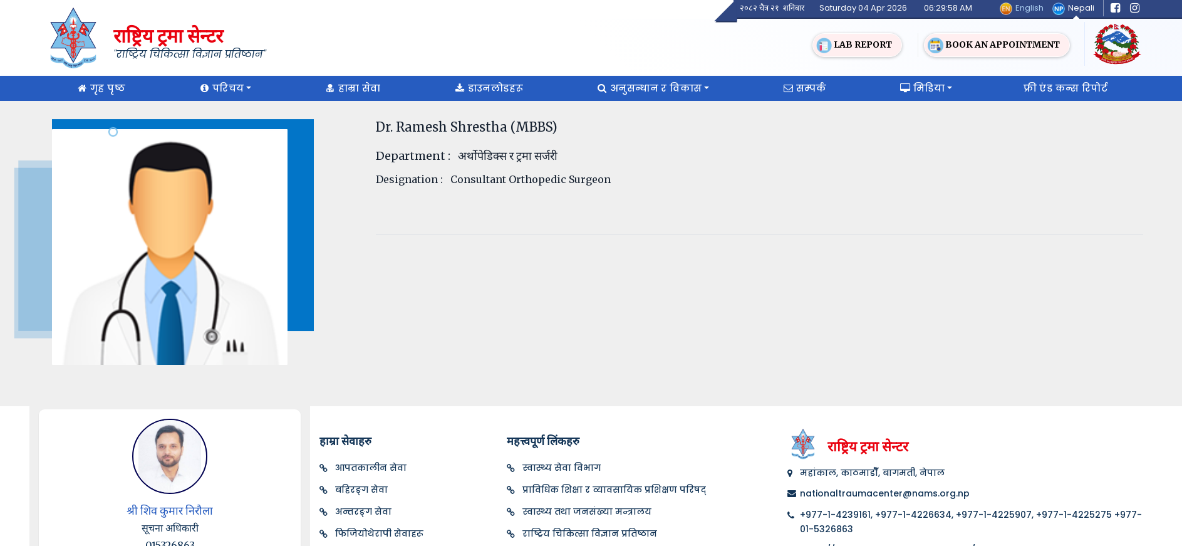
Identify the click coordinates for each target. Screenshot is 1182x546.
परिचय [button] (220, 88)
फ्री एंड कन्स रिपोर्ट (1065, 88)
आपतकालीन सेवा (371, 467)
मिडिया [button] (921, 88)
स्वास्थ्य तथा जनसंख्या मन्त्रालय (586, 511)
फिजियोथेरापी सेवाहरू (379, 533)
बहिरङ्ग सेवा (361, 489)
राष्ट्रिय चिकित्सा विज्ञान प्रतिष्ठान (589, 533)
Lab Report (854, 45)
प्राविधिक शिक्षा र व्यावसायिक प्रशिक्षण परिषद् (614, 489)
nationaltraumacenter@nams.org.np (885, 493)
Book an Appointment (994, 45)
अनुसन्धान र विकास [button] (648, 88)
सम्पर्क (803, 88)
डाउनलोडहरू (488, 88)
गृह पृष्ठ (100, 88)
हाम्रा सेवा (352, 88)
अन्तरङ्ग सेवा (363, 511)
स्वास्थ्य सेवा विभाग (561, 467)
